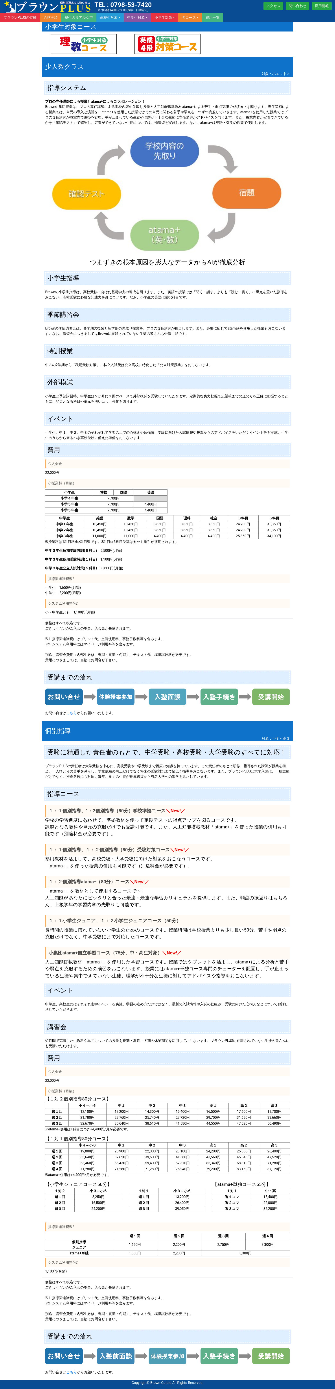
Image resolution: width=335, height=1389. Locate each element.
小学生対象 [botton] (163, 17)
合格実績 (51, 17)
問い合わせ (297, 6)
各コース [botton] (189, 17)
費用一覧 (213, 17)
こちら (71, 713)
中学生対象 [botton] (136, 17)
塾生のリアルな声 (79, 17)
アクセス (273, 6)
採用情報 (322, 6)
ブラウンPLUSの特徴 (20, 17)
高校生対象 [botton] (109, 17)
